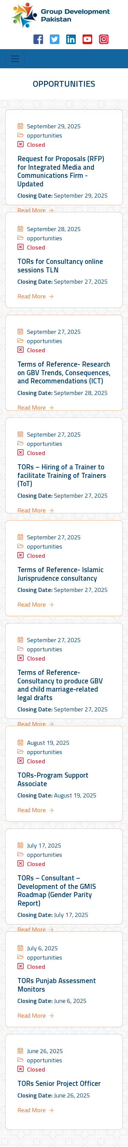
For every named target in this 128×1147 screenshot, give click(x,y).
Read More (31, 201)
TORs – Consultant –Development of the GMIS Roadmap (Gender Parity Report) (54, 890)
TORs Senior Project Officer (57, 1083)
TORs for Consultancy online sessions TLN (58, 265)
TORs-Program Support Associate (52, 779)
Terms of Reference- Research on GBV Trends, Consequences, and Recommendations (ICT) (62, 372)
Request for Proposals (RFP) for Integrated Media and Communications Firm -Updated (63, 166)
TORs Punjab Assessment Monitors (55, 984)
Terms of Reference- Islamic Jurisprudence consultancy (58, 573)
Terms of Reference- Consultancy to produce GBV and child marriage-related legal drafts (58, 684)
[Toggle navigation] (15, 59)
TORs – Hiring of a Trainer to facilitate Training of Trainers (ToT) (60, 475)
